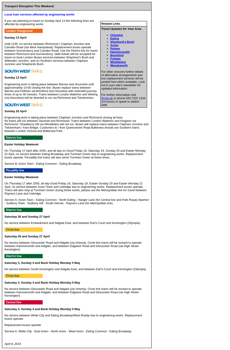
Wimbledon (118, 62)
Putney (115, 48)
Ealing (114, 38)
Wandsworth (119, 65)
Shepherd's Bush (122, 42)
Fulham (115, 58)
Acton (114, 45)
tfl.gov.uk (107, 98)
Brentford (117, 55)
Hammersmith (120, 52)
